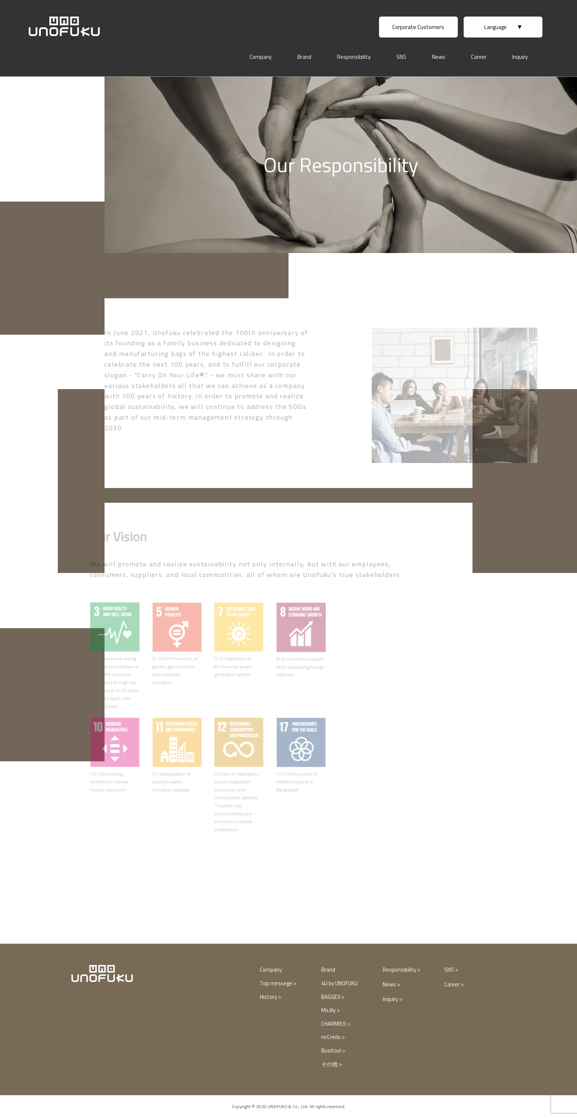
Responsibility (354, 57)
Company (260, 57)
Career (478, 57)
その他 (330, 1064)
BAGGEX (331, 997)
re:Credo (331, 1037)
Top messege (276, 983)
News (438, 57)
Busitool (331, 1050)
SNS (401, 57)
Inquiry (520, 57)
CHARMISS (334, 1023)
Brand (304, 57)
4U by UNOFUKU (339, 983)
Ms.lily (329, 1010)
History (269, 997)
